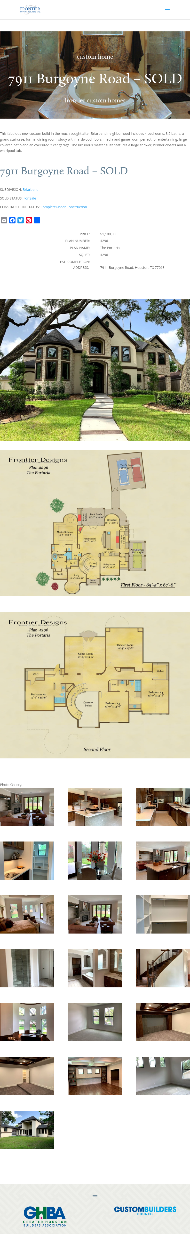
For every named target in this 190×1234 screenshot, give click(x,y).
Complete (48, 207)
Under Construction (71, 207)
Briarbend (31, 189)
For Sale (30, 198)
